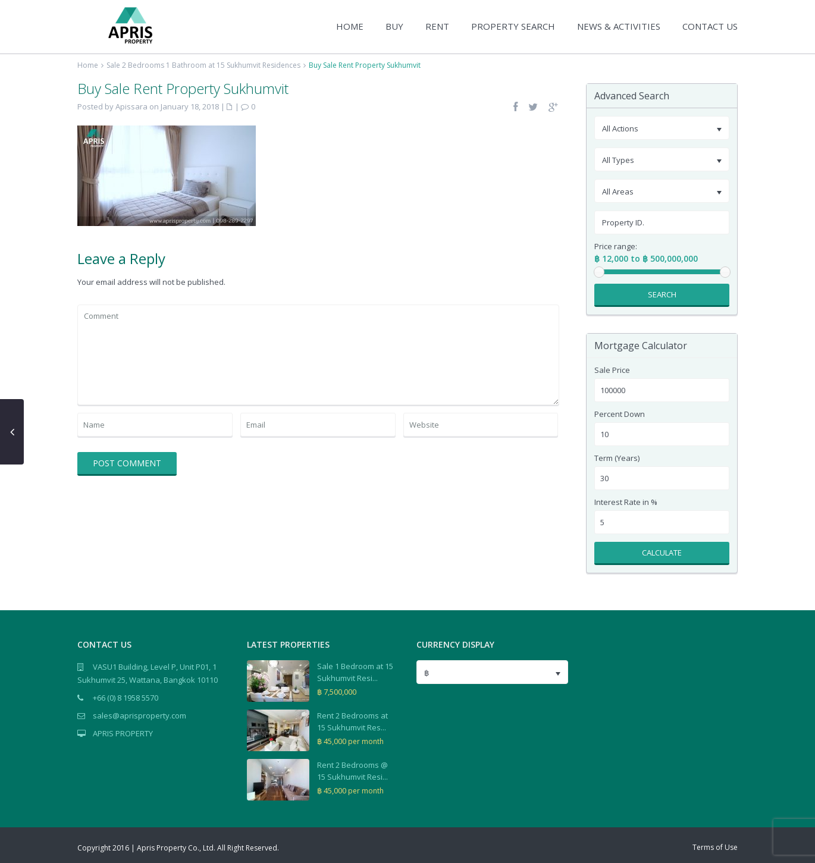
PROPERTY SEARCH (513, 26)
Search (662, 294)
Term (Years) (617, 458)
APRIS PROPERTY (123, 733)
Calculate (662, 552)
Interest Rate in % (625, 502)
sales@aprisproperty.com (139, 715)
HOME (349, 26)
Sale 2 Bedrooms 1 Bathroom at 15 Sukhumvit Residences (203, 65)
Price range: (615, 246)
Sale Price (612, 370)
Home (87, 65)
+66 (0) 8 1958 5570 (125, 697)
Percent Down (619, 414)
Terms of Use (715, 847)
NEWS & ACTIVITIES (618, 26)
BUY (394, 26)
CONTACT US (710, 26)
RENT (437, 26)
